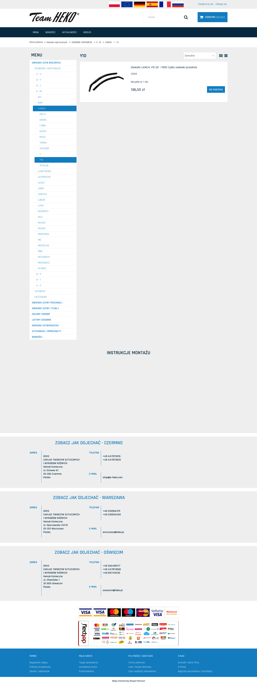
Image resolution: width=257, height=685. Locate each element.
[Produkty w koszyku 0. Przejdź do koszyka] (212, 17)
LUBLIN (41, 200)
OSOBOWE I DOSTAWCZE (48, 68)
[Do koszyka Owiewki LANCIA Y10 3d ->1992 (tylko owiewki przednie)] (216, 89)
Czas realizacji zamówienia (142, 671)
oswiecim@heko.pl (113, 590)
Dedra (43, 120)
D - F (38, 80)
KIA (39, 97)
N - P (38, 274)
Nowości (37, 337)
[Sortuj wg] (200, 55)
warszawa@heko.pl (113, 532)
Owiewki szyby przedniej (47, 302)
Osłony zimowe (41, 314)
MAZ (40, 217)
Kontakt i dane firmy (188, 662)
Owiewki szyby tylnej (45, 308)
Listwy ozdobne (41, 320)
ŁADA (41, 205)
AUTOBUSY (40, 291)
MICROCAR (43, 245)
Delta (43, 114)
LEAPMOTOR (44, 177)
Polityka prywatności (40, 667)
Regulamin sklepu (39, 662)
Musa (43, 137)
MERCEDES (43, 234)
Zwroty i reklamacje (39, 671)
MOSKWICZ (44, 262)
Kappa (43, 131)
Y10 (41, 160)
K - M (39, 91)
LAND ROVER (44, 171)
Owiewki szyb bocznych (46, 63)
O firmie (182, 667)
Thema (43, 142)
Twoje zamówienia (88, 662)
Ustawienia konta (88, 667)
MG (39, 240)
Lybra (43, 125)
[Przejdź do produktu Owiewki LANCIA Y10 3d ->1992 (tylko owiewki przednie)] (105, 82)
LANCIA (42, 108)
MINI (40, 251)
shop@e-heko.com (112, 477)
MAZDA (42, 222)
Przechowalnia (86, 671)
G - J (38, 85)
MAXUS (41, 228)
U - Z (38, 285)
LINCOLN (42, 194)
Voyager (44, 148)
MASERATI (43, 211)
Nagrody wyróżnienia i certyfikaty (195, 671)
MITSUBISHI (44, 257)
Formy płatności (136, 662)
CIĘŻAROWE (41, 297)
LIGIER (41, 188)
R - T (38, 280)
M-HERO (42, 268)
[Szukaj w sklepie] (167, 17)
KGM (40, 103)
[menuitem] (36, 32)
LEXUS (41, 182)
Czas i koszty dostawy (139, 667)
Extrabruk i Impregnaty (46, 331)
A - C (38, 74)
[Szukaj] (186, 17)
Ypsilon (44, 165)
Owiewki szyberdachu (45, 325)
